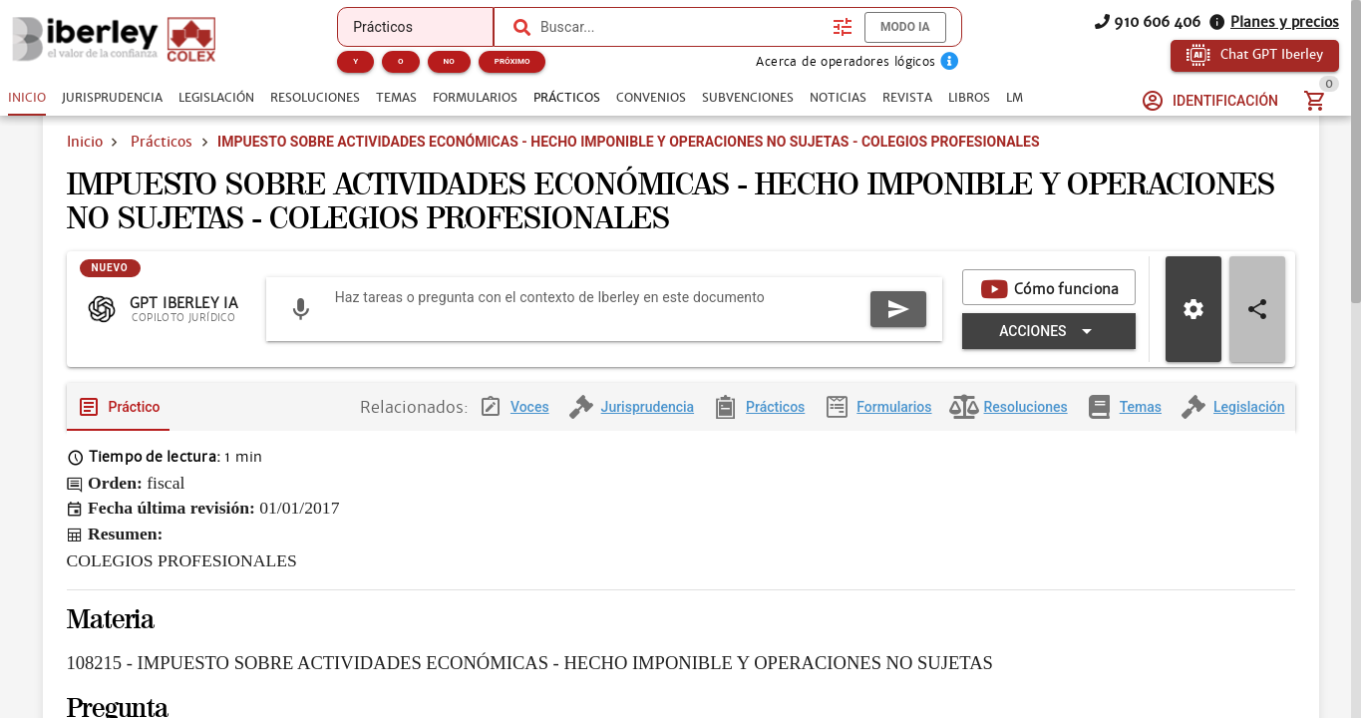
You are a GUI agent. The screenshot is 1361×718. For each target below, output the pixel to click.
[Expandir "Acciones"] (709, 383)
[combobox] (681, 27)
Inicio (85, 168)
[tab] (27, 98)
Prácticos (161, 168)
